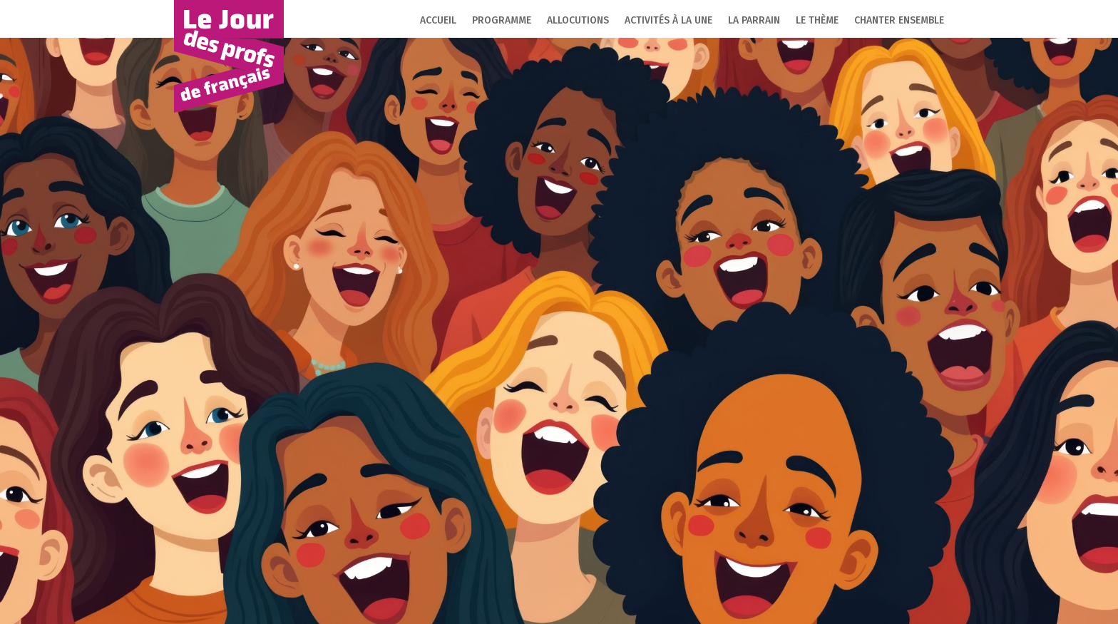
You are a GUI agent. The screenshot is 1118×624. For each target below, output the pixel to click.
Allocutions (578, 20)
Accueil (438, 20)
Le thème (817, 20)
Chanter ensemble (899, 20)
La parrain (754, 20)
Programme (501, 20)
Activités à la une (668, 20)
